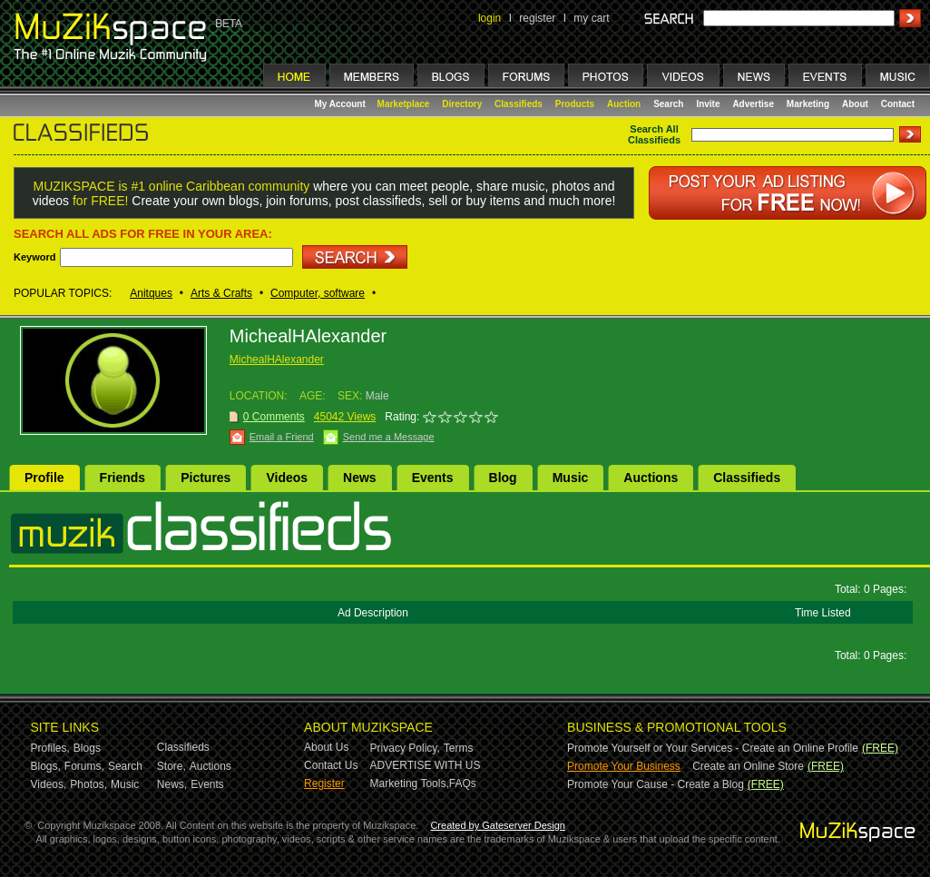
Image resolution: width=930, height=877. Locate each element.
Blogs (87, 748)
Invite (708, 104)
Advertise (753, 104)
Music (571, 477)
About (855, 104)
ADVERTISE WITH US (425, 765)
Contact (898, 104)
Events (433, 477)
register (537, 18)
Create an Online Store (748, 766)
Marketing (808, 104)
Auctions (650, 477)
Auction (624, 104)
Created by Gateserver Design (497, 825)
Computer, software (317, 293)
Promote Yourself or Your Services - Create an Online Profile (712, 748)
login (489, 18)
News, (172, 784)
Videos (287, 477)
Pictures (205, 477)
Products (574, 104)
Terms (459, 748)
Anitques (151, 293)
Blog (503, 477)
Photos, (88, 784)
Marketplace (403, 104)
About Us (326, 747)
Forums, (84, 766)
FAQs (462, 783)
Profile (44, 477)
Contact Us (330, 765)
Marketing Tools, (409, 783)
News (360, 477)
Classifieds (518, 104)
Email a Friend (282, 436)
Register (324, 783)
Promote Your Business (623, 766)
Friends (123, 477)
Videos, (49, 784)
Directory (462, 104)
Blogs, (46, 766)
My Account (341, 104)
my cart (591, 18)
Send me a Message (389, 436)
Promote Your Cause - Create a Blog (655, 784)
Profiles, (50, 748)
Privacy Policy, (405, 748)
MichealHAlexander (277, 359)
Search (668, 104)
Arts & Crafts (221, 293)
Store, (171, 766)
